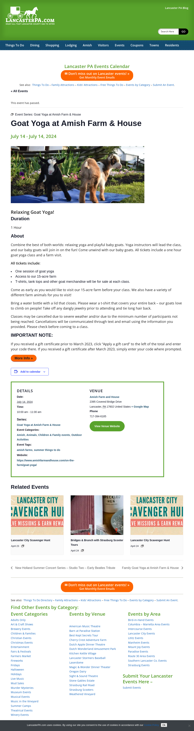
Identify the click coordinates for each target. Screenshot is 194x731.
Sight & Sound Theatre (83, 666)
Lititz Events (135, 628)
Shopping (52, 35)
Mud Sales (17, 673)
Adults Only (18, 610)
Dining (34, 35)
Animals (32, 425)
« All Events (19, 81)
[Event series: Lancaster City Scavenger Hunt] (22, 536)
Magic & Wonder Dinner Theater (89, 657)
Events (119, 35)
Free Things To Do (111, 75)
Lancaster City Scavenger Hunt (30, 530)
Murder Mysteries (22, 678)
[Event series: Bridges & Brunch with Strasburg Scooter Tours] (82, 540)
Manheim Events (138, 632)
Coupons (137, 35)
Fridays (15, 655)
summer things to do (47, 440)
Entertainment (20, 637)
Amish (87, 35)
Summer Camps (21, 696)
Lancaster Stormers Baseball (87, 648)
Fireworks (17, 651)
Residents (172, 35)
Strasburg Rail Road (82, 675)
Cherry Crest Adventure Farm (87, 630)
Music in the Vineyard (24, 691)
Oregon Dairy (77, 661)
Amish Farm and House (104, 387)
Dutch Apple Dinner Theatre (87, 634)
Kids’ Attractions (87, 75)
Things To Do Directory (37, 590)
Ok (164, 725)
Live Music (17, 669)
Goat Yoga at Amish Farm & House (38, 415)
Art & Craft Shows (22, 614)
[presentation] (37, 505)
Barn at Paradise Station (84, 621)
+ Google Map (140, 396)
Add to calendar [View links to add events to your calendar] (30, 361)
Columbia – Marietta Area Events (149, 614)
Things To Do (14, 35)
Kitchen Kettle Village (82, 643)
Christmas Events (22, 632)
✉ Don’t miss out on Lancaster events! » (97, 65)
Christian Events (21, 628)
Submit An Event (163, 75)
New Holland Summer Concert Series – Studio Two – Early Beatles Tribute (64, 558)
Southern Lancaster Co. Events (147, 651)
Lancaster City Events (141, 623)
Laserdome (76, 652)
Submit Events (132, 678)
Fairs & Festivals (21, 641)
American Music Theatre (84, 616)
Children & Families (23, 623)
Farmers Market (21, 646)
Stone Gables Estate (82, 670)
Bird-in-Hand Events (141, 610)
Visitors (103, 35)
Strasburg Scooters (81, 680)
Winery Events (20, 705)
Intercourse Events (140, 619)
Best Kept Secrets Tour (83, 625)
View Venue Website (107, 416)
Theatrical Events (22, 700)
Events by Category (138, 75)
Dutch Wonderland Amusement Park (92, 639)
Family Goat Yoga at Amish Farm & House (151, 558)
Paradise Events (138, 641)
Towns (154, 35)
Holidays (16, 664)
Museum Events (21, 682)
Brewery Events (20, 619)
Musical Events (20, 687)
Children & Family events (54, 425)
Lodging (71, 35)
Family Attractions (63, 75)
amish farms (24, 440)
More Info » (24, 348)
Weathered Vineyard (82, 684)
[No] (189, 726)
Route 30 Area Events (141, 646)
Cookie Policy (151, 725)
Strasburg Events (139, 655)
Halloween (17, 659)
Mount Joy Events (139, 637)
